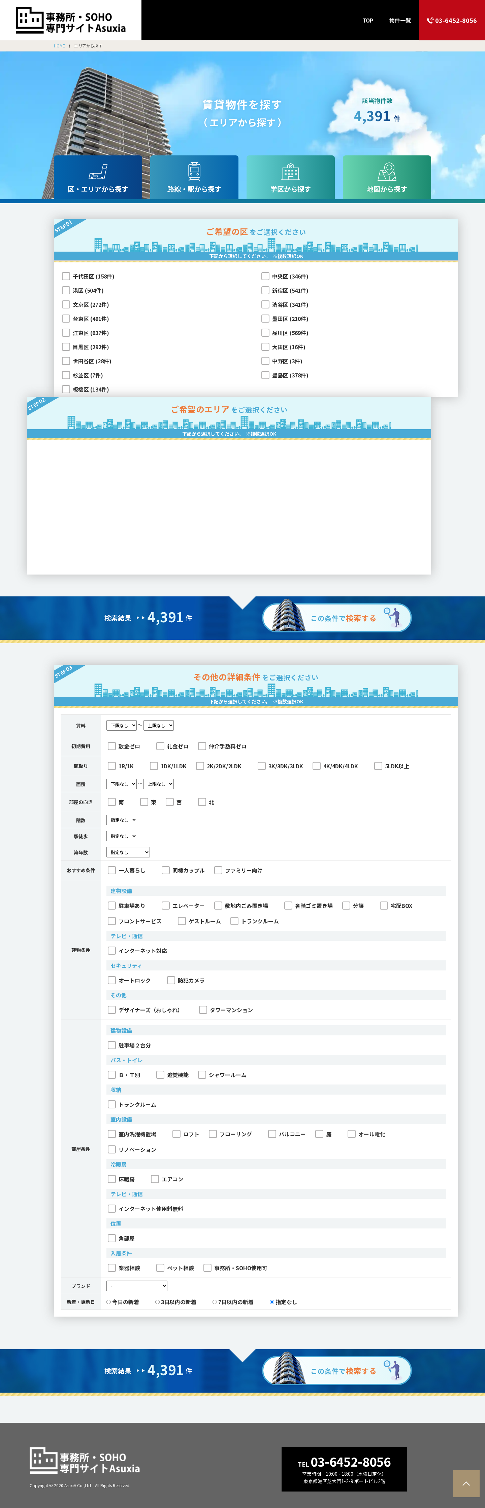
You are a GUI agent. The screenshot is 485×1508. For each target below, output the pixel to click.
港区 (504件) (88, 290)
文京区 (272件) (91, 304)
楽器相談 (124, 1268)
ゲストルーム (199, 921)
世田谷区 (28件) (92, 361)
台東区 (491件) (91, 319)
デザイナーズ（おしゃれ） (145, 1010)
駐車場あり (127, 906)
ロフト (185, 1134)
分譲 (353, 906)
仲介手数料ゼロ (222, 746)
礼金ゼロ (172, 746)
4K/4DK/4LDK (335, 766)
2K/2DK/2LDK (218, 766)
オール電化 (366, 1134)
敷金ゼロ (124, 746)
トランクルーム (254, 921)
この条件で (344, 617)
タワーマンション (226, 1010)
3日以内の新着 (175, 1301)
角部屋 (121, 1238)
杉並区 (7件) (88, 375)
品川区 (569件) (290, 333)
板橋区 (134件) (91, 389)
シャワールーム (222, 1075)
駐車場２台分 (129, 1045)
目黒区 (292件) (91, 347)
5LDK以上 (391, 766)
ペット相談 (175, 1268)
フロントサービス (135, 921)
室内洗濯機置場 (132, 1134)
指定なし (283, 1301)
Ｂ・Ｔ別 (124, 1075)
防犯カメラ (186, 980)
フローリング (230, 1134)
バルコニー (287, 1134)
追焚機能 (172, 1075)
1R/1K (121, 766)
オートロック (129, 980)
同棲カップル (183, 870)
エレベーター (183, 906)
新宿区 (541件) (290, 290)
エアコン (167, 1179)
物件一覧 (400, 20)
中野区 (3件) (287, 361)
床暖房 (121, 1179)
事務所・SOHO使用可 (235, 1268)
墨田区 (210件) (290, 319)
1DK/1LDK (168, 766)
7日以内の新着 (233, 1301)
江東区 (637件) (91, 333)
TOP (367, 20)
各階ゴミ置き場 (308, 906)
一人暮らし (127, 870)
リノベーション (132, 1149)
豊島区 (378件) (290, 375)
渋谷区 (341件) (290, 304)
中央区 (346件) (290, 276)
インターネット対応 (137, 951)
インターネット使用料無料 (145, 1209)
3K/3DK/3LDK (280, 766)
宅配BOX (396, 906)
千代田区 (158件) (94, 276)
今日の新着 (122, 1301)
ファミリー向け (238, 870)
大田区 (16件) (288, 347)
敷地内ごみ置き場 (241, 906)
